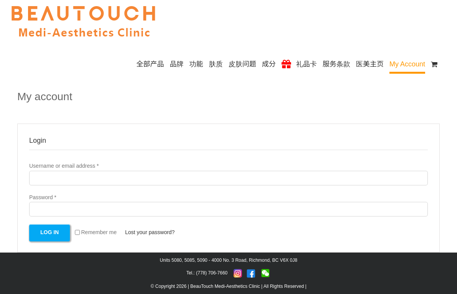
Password (42, 197)
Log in (49, 232)
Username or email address (64, 166)
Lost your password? (150, 232)
